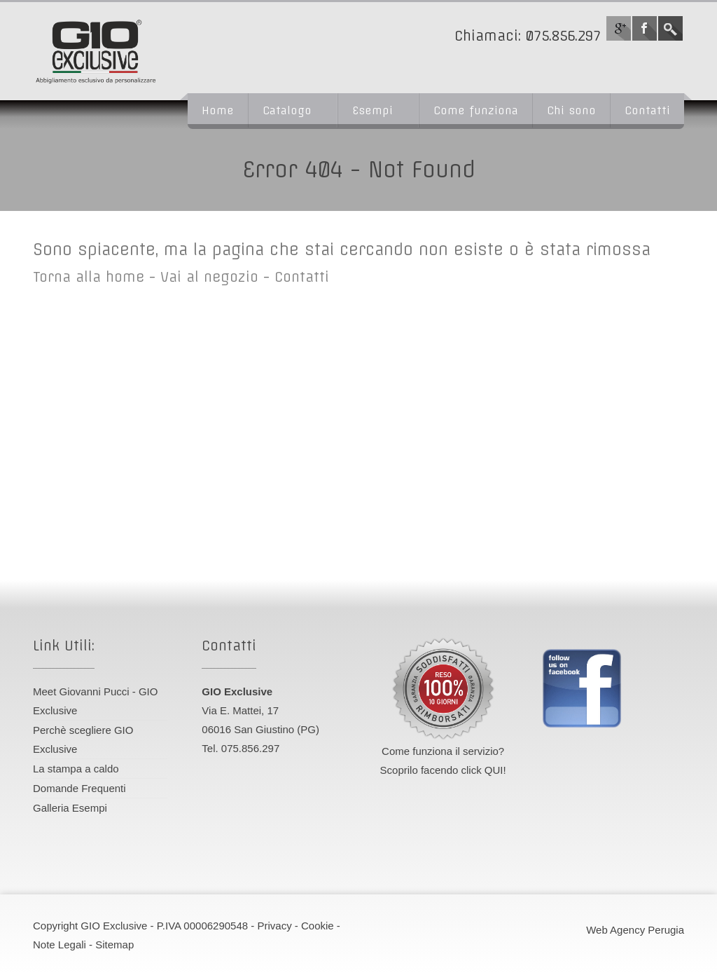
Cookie (317, 926)
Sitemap (114, 944)
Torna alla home (88, 276)
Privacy (274, 926)
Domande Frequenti (79, 788)
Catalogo (287, 110)
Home (218, 110)
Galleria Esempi (70, 808)
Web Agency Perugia (635, 930)
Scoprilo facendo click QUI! (443, 770)
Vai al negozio (209, 276)
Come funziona (475, 110)
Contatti (647, 110)
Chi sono (571, 110)
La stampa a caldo (76, 769)
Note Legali (59, 944)
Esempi (372, 110)
